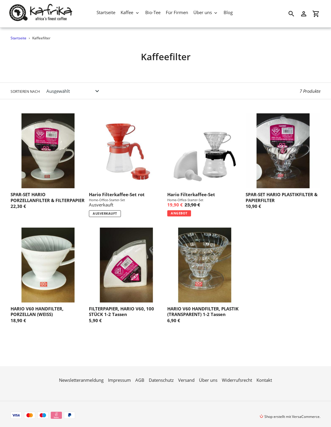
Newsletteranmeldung (81, 376)
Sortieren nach (25, 91)
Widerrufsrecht (237, 376)
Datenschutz (161, 376)
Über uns (208, 376)
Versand (186, 376)
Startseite (18, 38)
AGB (139, 376)
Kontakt (264, 376)
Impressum (119, 376)
